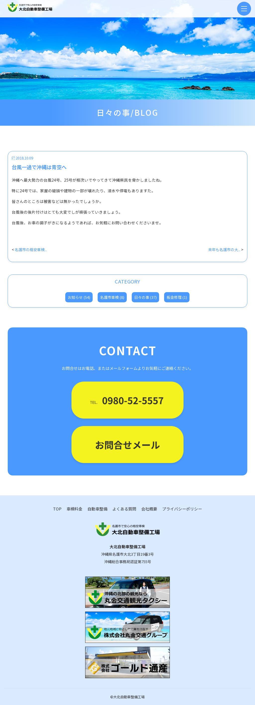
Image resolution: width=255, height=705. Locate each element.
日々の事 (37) (145, 297)
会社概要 (149, 509)
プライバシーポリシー (182, 509)
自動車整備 (97, 509)
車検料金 (74, 509)
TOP (57, 509)
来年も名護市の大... (223, 249)
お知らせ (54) (79, 297)
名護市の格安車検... (32, 249)
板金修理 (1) (177, 297)
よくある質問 (124, 509)
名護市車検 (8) (112, 297)
